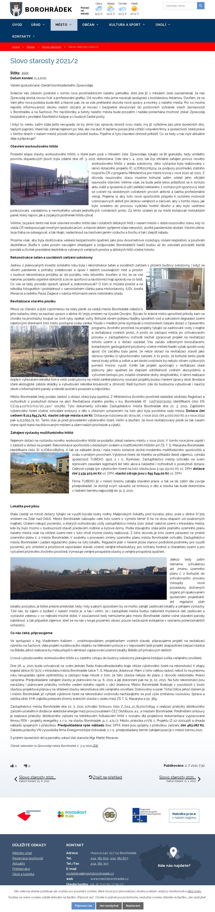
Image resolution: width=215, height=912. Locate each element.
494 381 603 (119, 858)
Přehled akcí (21, 869)
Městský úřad (22, 853)
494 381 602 (99, 858)
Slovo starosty (51, 46)
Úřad (36, 25)
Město (61, 25)
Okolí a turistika (23, 874)
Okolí (161, 25)
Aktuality (18, 863)
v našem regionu (184, 815)
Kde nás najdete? (174, 865)
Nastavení (133, 905)
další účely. (194, 891)
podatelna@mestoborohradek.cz (90, 873)
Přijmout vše (83, 905)
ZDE (95, 745)
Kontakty (21, 36)
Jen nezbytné (109, 905)
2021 (25, 73)
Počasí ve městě (85, 10)
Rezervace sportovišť (27, 858)
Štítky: (15, 73)
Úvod (17, 25)
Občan (88, 25)
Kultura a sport (125, 25)
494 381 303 (99, 863)
